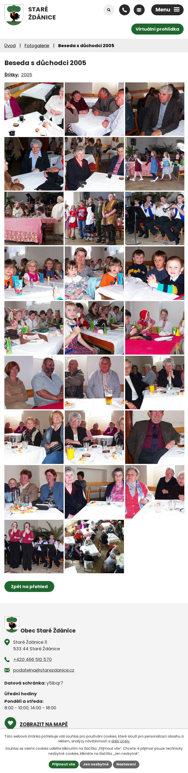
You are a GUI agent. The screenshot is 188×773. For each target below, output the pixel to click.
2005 (26, 75)
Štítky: (11, 75)
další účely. (120, 741)
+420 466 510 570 (32, 659)
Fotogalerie (37, 46)
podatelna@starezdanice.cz (43, 670)
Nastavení (126, 764)
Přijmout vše (63, 764)
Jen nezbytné (96, 764)
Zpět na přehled (29, 586)
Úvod (10, 46)
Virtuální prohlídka (157, 29)
